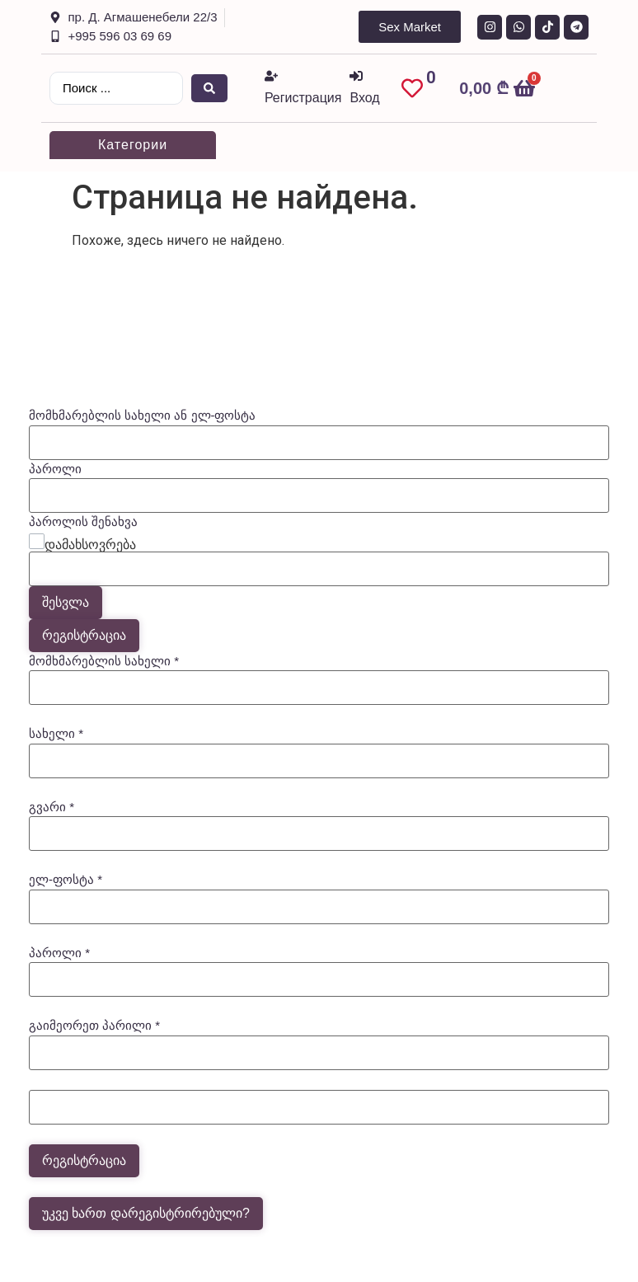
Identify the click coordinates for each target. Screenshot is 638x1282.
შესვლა (65, 602)
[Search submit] (209, 88)
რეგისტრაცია (84, 635)
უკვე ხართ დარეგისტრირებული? (146, 1213)
